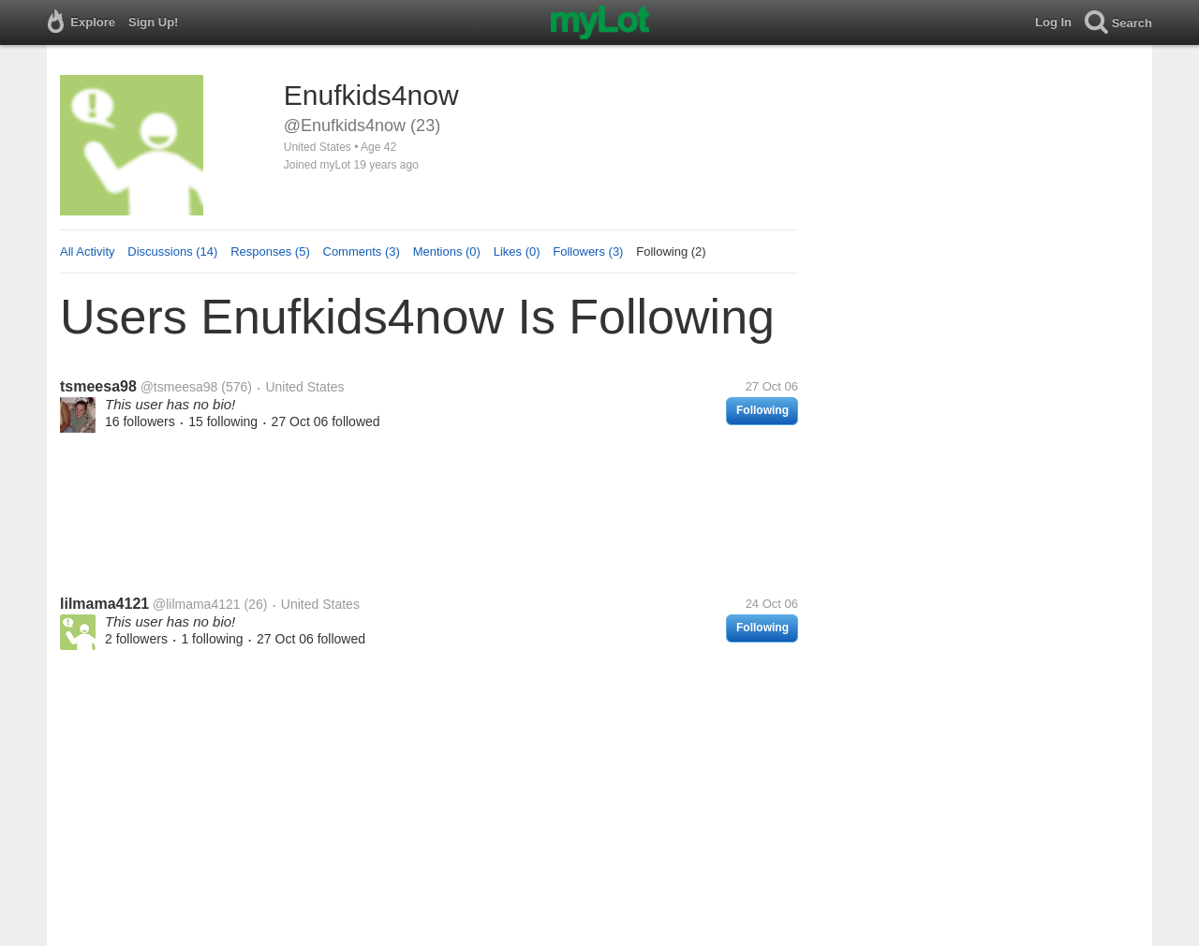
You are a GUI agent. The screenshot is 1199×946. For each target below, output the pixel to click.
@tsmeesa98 (179, 386)
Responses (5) (270, 251)
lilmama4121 (104, 604)
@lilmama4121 (197, 604)
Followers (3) (588, 251)
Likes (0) (517, 251)
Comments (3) (361, 251)
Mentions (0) (447, 251)
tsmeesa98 (98, 386)
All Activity (87, 251)
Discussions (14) (172, 251)
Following (762, 410)
